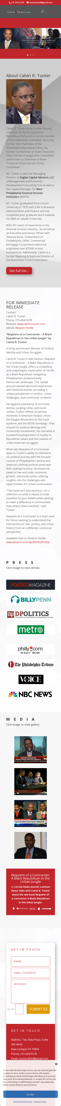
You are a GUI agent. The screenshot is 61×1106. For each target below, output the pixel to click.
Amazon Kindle (24, 328)
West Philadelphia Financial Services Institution (24, 193)
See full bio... (19, 270)
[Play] (13, 908)
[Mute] (39, 908)
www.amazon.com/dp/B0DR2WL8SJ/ (28, 542)
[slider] (23, 908)
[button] (56, 1064)
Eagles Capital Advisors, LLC (37, 177)
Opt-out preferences (22, 1101)
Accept (30, 1094)
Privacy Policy (40, 1101)
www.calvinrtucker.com (31, 324)
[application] (30, 908)
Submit (36, 1008)
